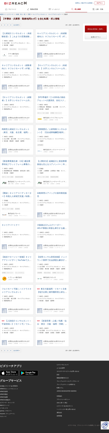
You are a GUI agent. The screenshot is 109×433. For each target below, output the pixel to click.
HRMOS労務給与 (5, 400)
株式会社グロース (14, 213)
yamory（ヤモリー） (6, 411)
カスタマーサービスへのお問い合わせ (68, 371)
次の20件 (16, 25)
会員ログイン (96, 37)
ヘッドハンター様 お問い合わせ (66, 409)
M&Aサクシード (4, 405)
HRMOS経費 (4, 397)
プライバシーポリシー (63, 399)
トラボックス (4, 408)
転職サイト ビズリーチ (7, 14)
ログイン (100, 3)
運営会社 (59, 412)
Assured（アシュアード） (7, 413)
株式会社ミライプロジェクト (53, 118)
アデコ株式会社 (13, 54)
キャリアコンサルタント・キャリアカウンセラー (47, 14)
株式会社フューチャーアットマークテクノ (19, 181)
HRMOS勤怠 (4, 394)
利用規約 (59, 396)
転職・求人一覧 (20, 14)
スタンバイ (3, 416)
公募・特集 (99, 9)
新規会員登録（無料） (96, 29)
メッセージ (56, 9)
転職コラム (60, 388)
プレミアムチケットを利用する (66, 384)
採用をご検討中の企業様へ (84, 3)
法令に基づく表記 (62, 402)
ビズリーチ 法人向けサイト (65, 406)
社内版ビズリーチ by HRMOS (9, 386)
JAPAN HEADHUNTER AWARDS (66, 391)
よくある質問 (61, 368)
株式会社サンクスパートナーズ (54, 149)
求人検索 (78, 9)
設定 (58, 374)
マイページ (12, 9)
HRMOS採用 (4, 391)
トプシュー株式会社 (15, 277)
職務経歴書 (34, 9)
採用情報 (59, 416)
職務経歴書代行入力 (63, 378)
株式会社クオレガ (49, 277)
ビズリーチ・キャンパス (7, 402)
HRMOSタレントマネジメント (9, 389)
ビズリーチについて (63, 364)
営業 (29, 14)
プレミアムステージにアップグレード (68, 381)
